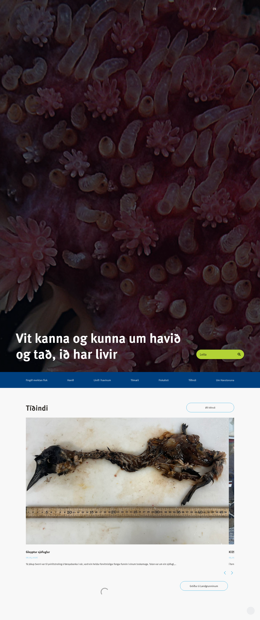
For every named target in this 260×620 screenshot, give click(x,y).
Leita (203, 354)
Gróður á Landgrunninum (204, 586)
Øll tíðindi (210, 407)
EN (214, 9)
